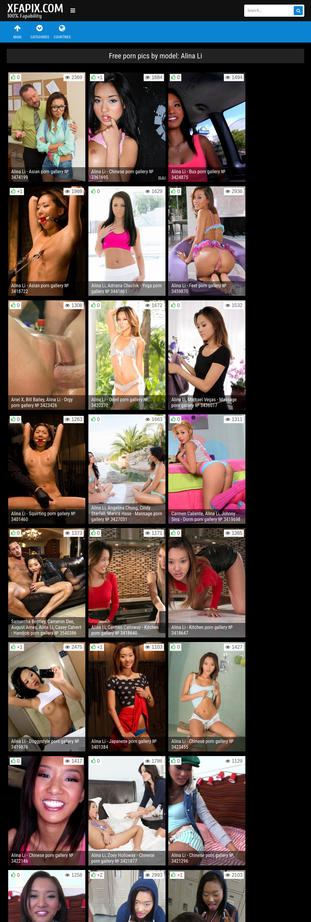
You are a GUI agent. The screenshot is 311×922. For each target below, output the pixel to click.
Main (17, 31)
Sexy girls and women (37, 10)
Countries (62, 31)
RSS (121, 898)
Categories (39, 31)
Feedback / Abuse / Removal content (41, 894)
